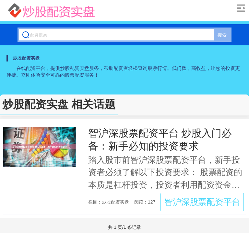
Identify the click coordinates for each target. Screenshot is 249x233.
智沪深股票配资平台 (202, 201)
